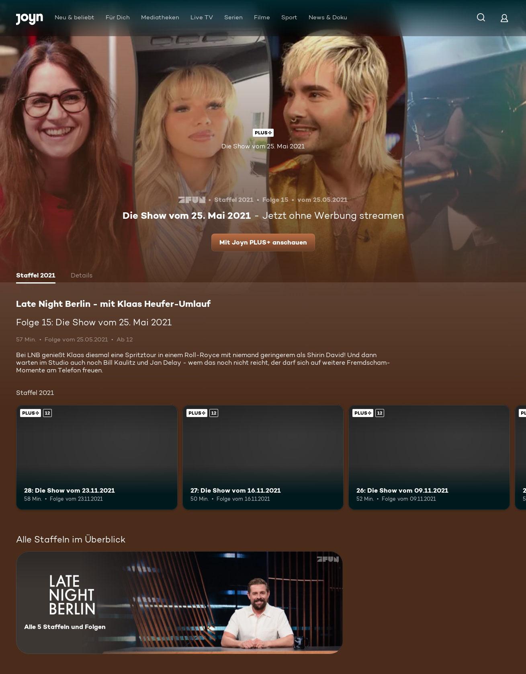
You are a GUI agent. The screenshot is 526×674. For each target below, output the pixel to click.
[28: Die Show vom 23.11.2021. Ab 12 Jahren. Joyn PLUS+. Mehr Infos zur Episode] (97, 457)
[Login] (504, 18)
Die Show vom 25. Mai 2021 (263, 146)
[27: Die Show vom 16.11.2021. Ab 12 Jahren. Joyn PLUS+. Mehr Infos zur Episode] (263, 457)
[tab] (35, 276)
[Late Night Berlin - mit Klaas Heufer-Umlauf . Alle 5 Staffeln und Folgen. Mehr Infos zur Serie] (179, 602)
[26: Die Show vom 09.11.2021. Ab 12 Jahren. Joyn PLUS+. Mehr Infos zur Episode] (429, 457)
